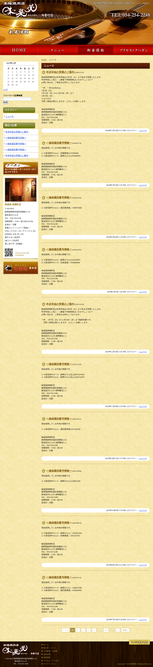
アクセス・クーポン (51, 661)
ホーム (46, 645)
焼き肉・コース (49, 648)
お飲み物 (46, 654)
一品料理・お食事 (50, 651)
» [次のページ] (117, 630)
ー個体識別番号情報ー (59, 143)
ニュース (143, 130)
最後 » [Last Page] (125, 630)
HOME (44, 60)
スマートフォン (49, 664)
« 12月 (5, 89)
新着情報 (46, 657)
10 (106, 630)
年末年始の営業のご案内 (60, 72)
